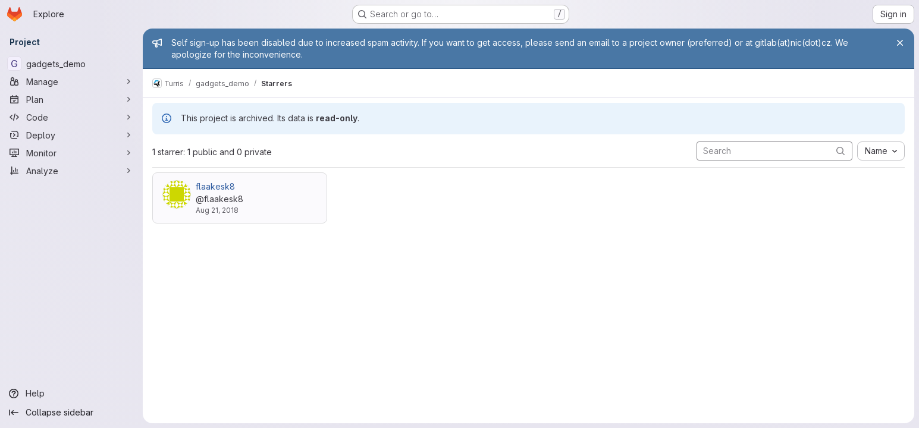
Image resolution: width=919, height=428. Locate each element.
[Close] (900, 43)
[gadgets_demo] (71, 63)
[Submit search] (840, 150)
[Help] (71, 393)
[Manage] (71, 81)
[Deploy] (71, 135)
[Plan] (71, 99)
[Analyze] (71, 170)
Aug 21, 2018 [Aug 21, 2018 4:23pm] (217, 210)
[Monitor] (71, 152)
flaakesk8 (215, 186)
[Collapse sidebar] (71, 412)
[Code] (71, 117)
